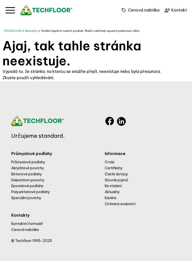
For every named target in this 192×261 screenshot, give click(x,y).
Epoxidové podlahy (27, 186)
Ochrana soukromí (120, 204)
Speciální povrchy (26, 198)
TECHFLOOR (13, 31)
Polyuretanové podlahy (30, 192)
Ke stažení (113, 186)
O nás (109, 162)
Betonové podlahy (26, 174)
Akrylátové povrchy (27, 168)
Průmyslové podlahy (28, 162)
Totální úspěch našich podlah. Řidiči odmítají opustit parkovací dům (90, 31)
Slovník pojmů (116, 180)
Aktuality (31, 31)
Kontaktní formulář (27, 223)
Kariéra (110, 198)
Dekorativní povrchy (27, 180)
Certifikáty (113, 168)
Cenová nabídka (25, 229)
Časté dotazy (116, 174)
